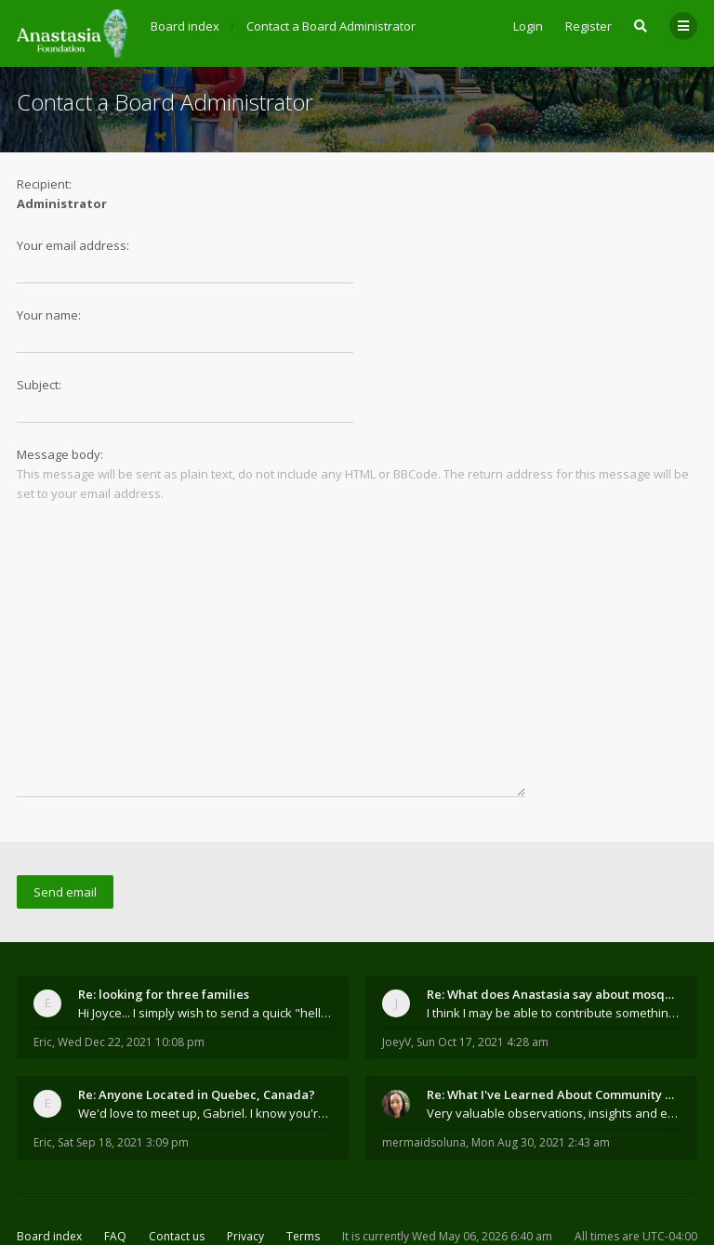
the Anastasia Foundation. (267, 1202)
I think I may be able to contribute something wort (554, 952)
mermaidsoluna (424, 1082)
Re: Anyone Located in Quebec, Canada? (196, 1034)
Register (588, 26)
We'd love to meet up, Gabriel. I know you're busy (205, 1052)
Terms (303, 1176)
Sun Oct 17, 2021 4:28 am (482, 981)
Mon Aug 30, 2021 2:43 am (540, 1082)
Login (528, 26)
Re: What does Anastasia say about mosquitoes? (554, 933)
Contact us (177, 1176)
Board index (49, 1176)
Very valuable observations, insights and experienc (554, 1052)
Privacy (245, 1176)
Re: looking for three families (163, 933)
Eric (42, 981)
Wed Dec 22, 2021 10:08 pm (131, 981)
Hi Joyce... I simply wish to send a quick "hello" (205, 952)
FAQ (115, 1176)
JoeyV (396, 981)
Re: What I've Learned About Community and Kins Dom (554, 1034)
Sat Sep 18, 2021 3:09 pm (123, 1082)
